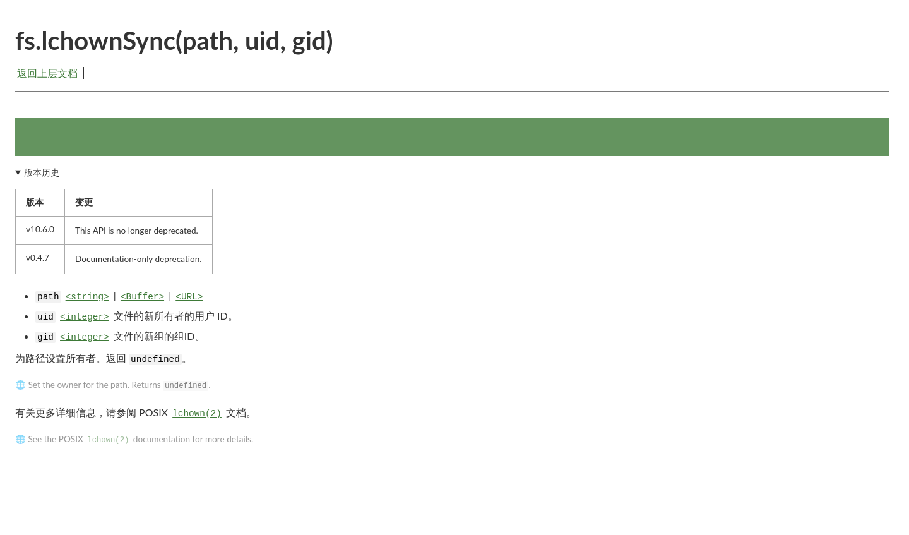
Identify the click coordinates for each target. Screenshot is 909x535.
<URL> (189, 297)
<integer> (84, 317)
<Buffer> (142, 297)
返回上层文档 (47, 73)
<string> (87, 297)
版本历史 (41, 172)
